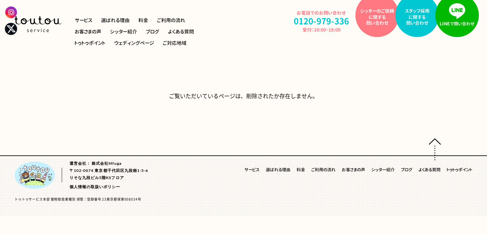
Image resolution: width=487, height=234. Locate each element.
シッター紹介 (123, 31)
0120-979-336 (321, 21)
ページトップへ (435, 149)
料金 (143, 20)
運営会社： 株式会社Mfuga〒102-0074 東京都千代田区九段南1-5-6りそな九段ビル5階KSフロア (109, 170)
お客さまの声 (88, 31)
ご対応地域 (174, 43)
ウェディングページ (134, 43)
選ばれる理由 (115, 20)
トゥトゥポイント (90, 43)
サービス (83, 20)
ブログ (152, 31)
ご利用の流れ (171, 20)
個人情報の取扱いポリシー (95, 186)
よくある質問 (181, 31)
